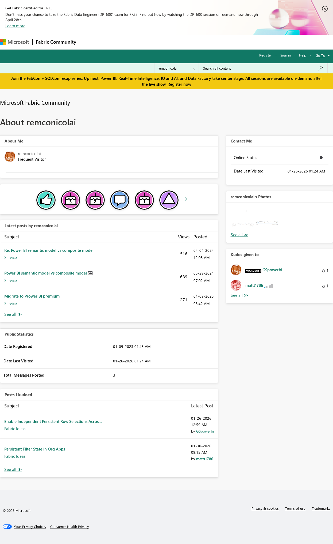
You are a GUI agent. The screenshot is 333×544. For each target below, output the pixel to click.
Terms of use (295, 508)
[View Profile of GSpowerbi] (205, 431)
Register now (179, 84)
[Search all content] (263, 68)
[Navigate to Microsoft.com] (14, 42)
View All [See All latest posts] (13, 314)
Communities (158, 42)
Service (10, 257)
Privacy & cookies (265, 508)
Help (302, 55)
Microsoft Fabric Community (35, 102)
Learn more (15, 25)
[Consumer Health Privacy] (69, 526)
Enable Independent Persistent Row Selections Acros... (53, 421)
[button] (243, 219)
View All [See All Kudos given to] (239, 295)
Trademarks (321, 508)
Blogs (181, 42)
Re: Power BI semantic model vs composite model (49, 250)
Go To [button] (320, 55)
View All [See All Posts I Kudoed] (13, 469)
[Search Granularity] (176, 68)
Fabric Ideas (14, 428)
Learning (202, 42)
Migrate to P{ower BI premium (32, 296)
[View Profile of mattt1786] (204, 458)
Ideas (134, 42)
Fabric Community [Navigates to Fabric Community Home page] (56, 42)
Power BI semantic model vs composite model (46, 273)
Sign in (285, 55)
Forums (88, 42)
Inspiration (112, 42)
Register (265, 55)
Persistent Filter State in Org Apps (34, 449)
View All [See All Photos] (239, 235)
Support (224, 42)
